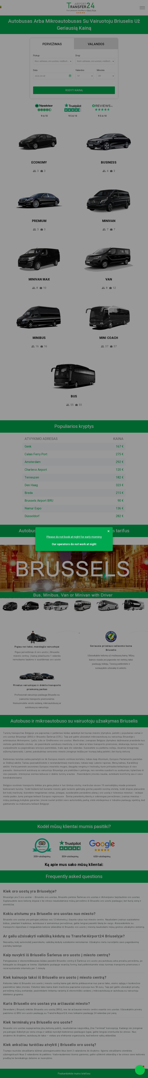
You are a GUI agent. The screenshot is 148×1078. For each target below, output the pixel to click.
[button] (140, 1070)
